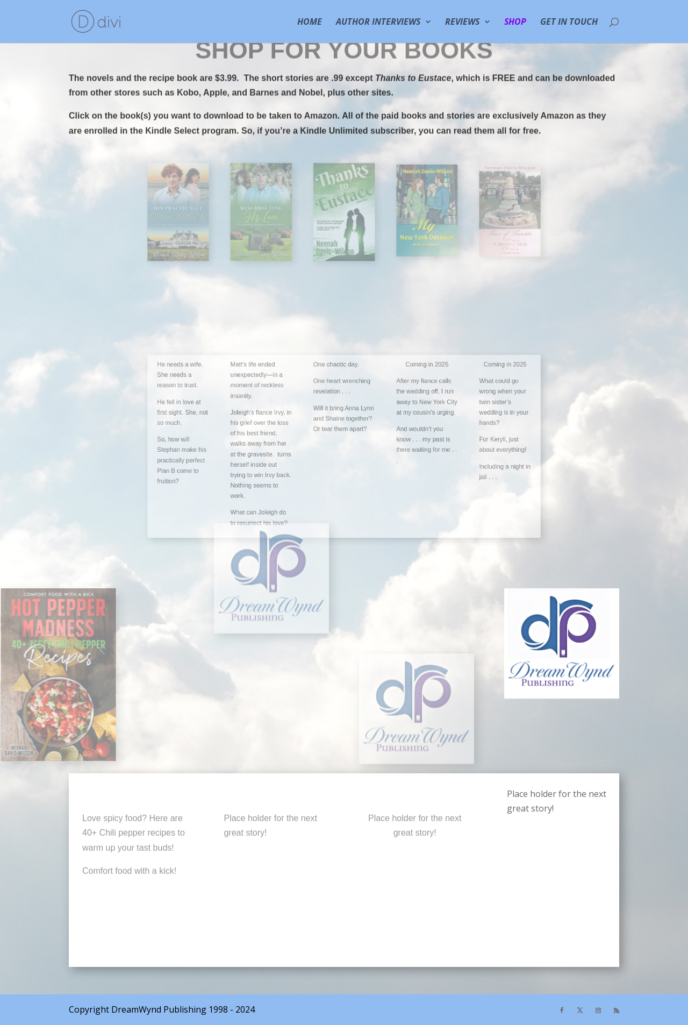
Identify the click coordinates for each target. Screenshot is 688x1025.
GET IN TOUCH (569, 22)
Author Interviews (378, 22)
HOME (309, 22)
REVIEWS (462, 22)
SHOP (515, 22)
